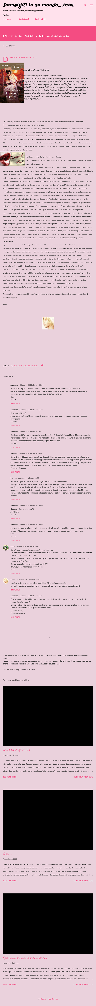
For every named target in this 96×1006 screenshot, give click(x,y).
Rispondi (15, 403)
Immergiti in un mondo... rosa (38, 5)
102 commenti (9, 881)
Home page (7, 19)
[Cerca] (85, 4)
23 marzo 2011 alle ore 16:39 (27, 478)
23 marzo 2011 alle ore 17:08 (31, 524)
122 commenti (9, 777)
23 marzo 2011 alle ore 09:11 (31, 410)
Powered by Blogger (48, 999)
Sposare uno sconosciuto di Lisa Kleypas (25, 958)
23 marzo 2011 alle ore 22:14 (28, 579)
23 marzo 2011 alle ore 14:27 (31, 431)
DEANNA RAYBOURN (16, 750)
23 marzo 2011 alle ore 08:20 (31, 385)
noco (12, 579)
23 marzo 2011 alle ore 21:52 (28, 546)
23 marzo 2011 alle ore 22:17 (31, 596)
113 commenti (9, 985)
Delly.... (7, 854)
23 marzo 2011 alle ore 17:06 (31, 505)
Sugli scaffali (40, 19)
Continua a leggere (83, 777)
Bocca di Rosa (21, 366)
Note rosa (33, 366)
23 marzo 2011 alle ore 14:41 (31, 453)
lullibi (12, 546)
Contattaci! (24, 19)
